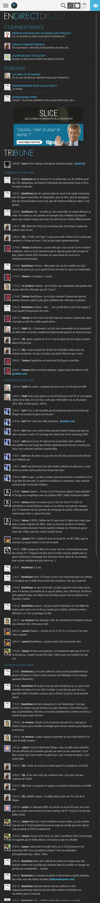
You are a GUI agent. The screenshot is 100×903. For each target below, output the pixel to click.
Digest (53, 16)
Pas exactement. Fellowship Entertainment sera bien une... (41, 47)
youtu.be (79, 163)
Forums (14, 68)
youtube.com (19, 373)
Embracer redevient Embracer (28, 44)
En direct (21, 16)
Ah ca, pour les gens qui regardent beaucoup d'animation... (41, 77)
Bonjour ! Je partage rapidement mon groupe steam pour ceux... (44, 100)
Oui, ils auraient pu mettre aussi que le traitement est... (39, 36)
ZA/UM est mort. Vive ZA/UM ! (29, 55)
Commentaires (24, 27)
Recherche (63, 6)
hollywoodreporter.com (62, 879)
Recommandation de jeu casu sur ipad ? (34, 85)
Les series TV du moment (26, 74)
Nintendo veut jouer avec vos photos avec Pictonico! (41, 33)
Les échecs (17, 88)
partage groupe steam (24, 97)
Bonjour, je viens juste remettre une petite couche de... (38, 58)
